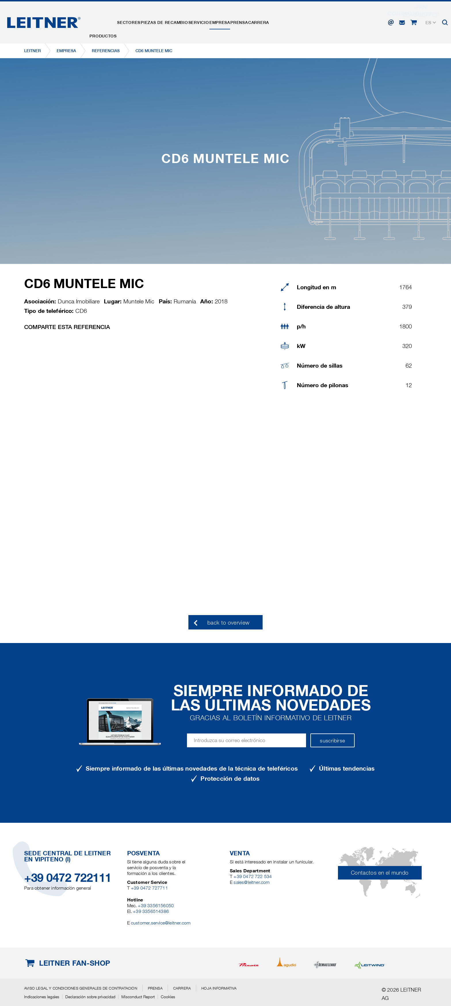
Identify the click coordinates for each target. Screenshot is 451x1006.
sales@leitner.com (252, 882)
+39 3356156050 (156, 905)
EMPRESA (251, 21)
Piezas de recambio (182, 21)
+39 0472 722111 (67, 878)
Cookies (168, 996)
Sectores (139, 21)
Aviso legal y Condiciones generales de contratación (80, 988)
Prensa (278, 21)
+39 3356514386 (151, 911)
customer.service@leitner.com (160, 923)
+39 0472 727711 (149, 888)
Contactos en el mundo (380, 872)
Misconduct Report (138, 996)
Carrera (305, 21)
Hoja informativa (218, 988)
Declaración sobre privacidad (90, 996)
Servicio (223, 21)
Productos (107, 21)
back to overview (228, 622)
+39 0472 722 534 (253, 876)
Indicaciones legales (41, 996)
